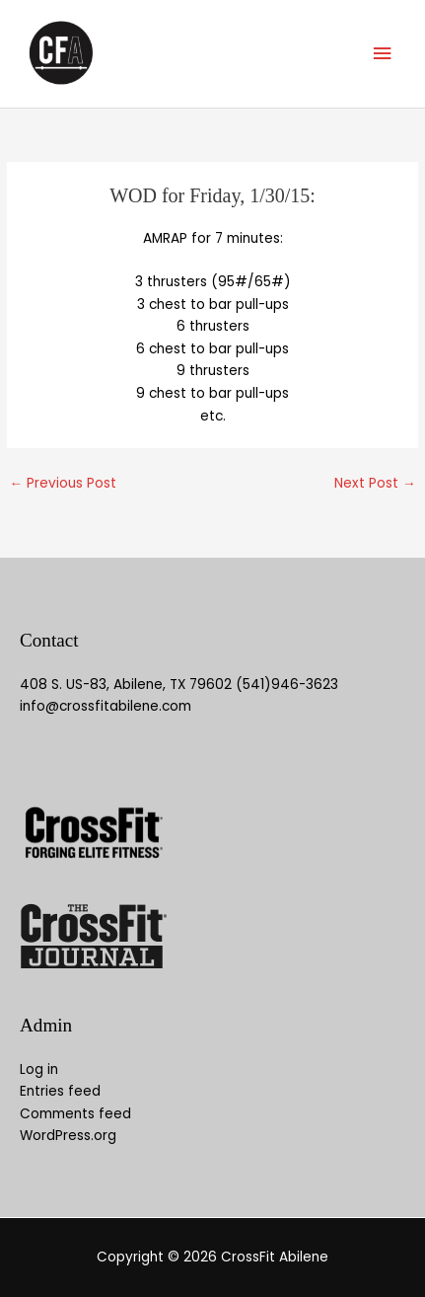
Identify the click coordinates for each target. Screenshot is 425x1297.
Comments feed (75, 1114)
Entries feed (60, 1091)
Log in (39, 1069)
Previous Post (62, 483)
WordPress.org (68, 1135)
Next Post (375, 483)
